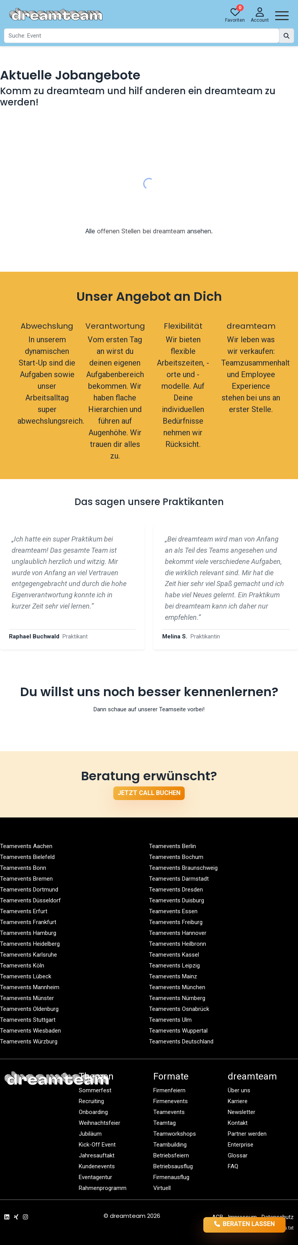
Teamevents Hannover (177, 932)
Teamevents (169, 1112)
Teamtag (164, 1122)
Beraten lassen (244, 1224)
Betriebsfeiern (171, 1155)
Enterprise (240, 1144)
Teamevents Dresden (176, 889)
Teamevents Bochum (176, 857)
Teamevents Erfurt (23, 911)
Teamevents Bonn (23, 867)
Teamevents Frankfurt (28, 922)
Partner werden (247, 1133)
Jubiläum (90, 1133)
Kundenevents (97, 1166)
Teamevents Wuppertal (178, 1030)
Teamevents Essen (173, 911)
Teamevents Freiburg (176, 922)
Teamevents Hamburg (28, 932)
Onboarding (93, 1112)
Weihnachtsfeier (99, 1122)
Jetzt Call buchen (149, 793)
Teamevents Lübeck (25, 976)
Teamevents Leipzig (174, 965)
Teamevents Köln (22, 965)
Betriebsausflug (173, 1166)
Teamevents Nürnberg (177, 998)
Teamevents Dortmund (29, 889)
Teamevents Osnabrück (179, 1008)
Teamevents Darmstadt (179, 878)
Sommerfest (95, 1090)
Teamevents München (177, 987)
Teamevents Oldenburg (29, 1008)
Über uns (239, 1090)
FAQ (233, 1166)
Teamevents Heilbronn (177, 943)
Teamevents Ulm (170, 1019)
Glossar (238, 1155)
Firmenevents (170, 1101)
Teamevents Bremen (26, 878)
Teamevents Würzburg (28, 1041)
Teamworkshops (174, 1133)
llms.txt (286, 1228)
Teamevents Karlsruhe (28, 954)
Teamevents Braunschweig (183, 867)
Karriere (238, 1101)
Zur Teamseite (149, 726)
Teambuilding (170, 1144)
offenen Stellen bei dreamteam (141, 231)
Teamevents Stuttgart (27, 1019)
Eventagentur (95, 1177)
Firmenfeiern (169, 1090)
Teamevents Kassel (174, 954)
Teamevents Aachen (26, 846)
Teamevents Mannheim (29, 987)
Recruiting (91, 1101)
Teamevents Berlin (172, 846)
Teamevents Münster (27, 998)
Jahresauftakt (96, 1155)
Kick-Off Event (97, 1144)
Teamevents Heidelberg (30, 943)
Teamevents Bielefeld (27, 857)
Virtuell (162, 1188)
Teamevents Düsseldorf (30, 900)
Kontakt (238, 1122)
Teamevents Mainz (173, 976)
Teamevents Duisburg (176, 900)
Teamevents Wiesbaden (30, 1030)
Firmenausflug (171, 1177)
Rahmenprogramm (102, 1188)
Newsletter (241, 1112)
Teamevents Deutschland (181, 1041)
